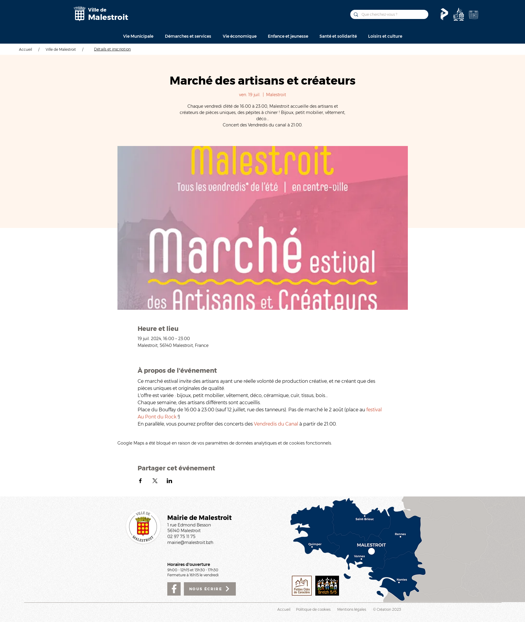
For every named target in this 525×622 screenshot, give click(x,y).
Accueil (25, 49)
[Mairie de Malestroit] (79, 14)
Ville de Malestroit (61, 49)
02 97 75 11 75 (181, 536)
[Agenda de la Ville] (473, 14)
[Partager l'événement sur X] (155, 480)
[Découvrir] (458, 14)
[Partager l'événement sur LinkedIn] (169, 480)
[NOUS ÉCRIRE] (210, 589)
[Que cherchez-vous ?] (389, 14)
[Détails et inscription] (112, 49)
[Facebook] (174, 589)
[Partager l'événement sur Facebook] (140, 480)
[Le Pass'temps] (444, 14)
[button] (138, 36)
